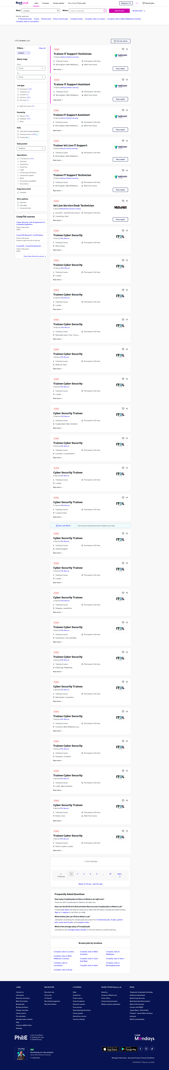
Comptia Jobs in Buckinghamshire (113, 964)
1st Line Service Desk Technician (73, 205)
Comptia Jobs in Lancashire (27, 21)
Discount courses (79, 1004)
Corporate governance (109, 1001)
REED (132, 987)
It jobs (36, 19)
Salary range (22, 59)
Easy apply (120, 68)
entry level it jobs (66, 922)
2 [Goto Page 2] (77, 874)
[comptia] (23, 53)
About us (104, 992)
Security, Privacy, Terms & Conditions (141, 1058)
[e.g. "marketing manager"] (40, 11)
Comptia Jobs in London (95, 19)
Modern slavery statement (110, 1004)
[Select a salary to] (31, 77)
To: (18, 73)
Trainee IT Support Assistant (72, 84)
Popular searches (22, 1010)
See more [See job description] (58, 69)
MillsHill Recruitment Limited (70, 209)
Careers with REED (136, 1007)
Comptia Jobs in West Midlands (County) (124, 19)
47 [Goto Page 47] (110, 874)
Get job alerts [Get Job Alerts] (121, 41)
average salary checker (77, 930)
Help (17, 1022)
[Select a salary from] (31, 68)
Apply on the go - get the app (90, 884)
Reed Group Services (137, 998)
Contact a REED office (24, 1025)
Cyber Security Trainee (68, 413)
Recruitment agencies (52, 1001)
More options (22, 199)
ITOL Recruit (64, 238)
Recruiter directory (23, 998)
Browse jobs (139, 11)
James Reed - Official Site (139, 1010)
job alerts (66, 910)
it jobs (113, 920)
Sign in (57, 912)
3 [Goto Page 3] (83, 874)
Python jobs (46, 19)
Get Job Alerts (63, 526)
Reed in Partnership (137, 1004)
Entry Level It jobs (60, 19)
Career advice (21, 1013)
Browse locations (22, 1007)
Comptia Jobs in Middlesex (113, 953)
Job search (20, 995)
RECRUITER (49, 987)
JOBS (18, 987)
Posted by (21, 112)
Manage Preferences (119, 1058)
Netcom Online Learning (69, 57)
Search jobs (119, 11)
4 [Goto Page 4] (90, 874)
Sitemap (19, 1028)
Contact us (20, 992)
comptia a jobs (83, 922)
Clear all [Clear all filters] (42, 48)
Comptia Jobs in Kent (89, 965)
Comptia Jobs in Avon (115, 958)
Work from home (22, 1001)
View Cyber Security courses (35, 256)
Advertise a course (79, 1016)
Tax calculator (21, 1016)
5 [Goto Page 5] (96, 874)
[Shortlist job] (123, 49)
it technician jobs (103, 920)
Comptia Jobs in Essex (63, 970)
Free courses (77, 1007)
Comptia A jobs (76, 19)
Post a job (48, 995)
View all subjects (79, 1001)
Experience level (24, 189)
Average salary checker (24, 1019)
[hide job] (126, 49)
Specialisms (22, 155)
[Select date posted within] (31, 148)
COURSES (77, 987)
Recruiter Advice (50, 1004)
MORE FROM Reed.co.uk (111, 987)
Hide (19, 128)
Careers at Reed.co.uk (109, 995)
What (18, 10)
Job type (20, 85)
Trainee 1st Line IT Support (70, 145)
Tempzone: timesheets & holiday (141, 992)
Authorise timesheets (137, 995)
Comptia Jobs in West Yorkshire (89, 953)
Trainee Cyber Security (68, 235)
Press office (105, 998)
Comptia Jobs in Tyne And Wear (89, 959)
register (66, 912)
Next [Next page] (119, 875)
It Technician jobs (25, 19)
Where (65, 10)
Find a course (77, 998)
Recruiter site (49, 992)
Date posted (22, 144)
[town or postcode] (87, 11)
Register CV (126, 3)
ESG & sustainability (137, 1019)
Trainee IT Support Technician (73, 53)
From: (19, 64)
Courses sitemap (79, 1019)
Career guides (78, 1013)
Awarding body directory (82, 1010)
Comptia (22, 40)
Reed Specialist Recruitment (140, 1001)
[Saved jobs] (148, 3)
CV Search (48, 998)
